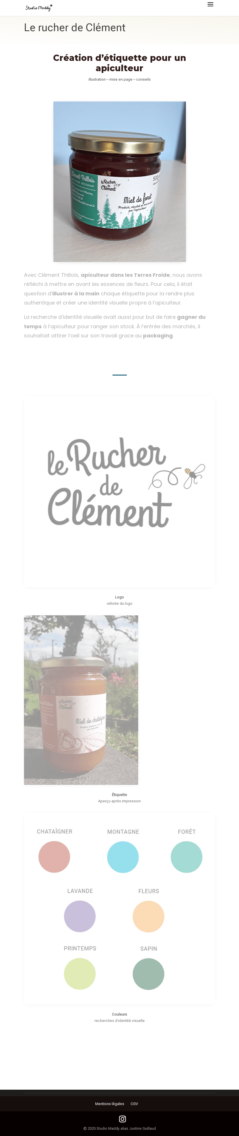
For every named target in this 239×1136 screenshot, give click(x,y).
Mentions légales (109, 1104)
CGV (134, 1104)
